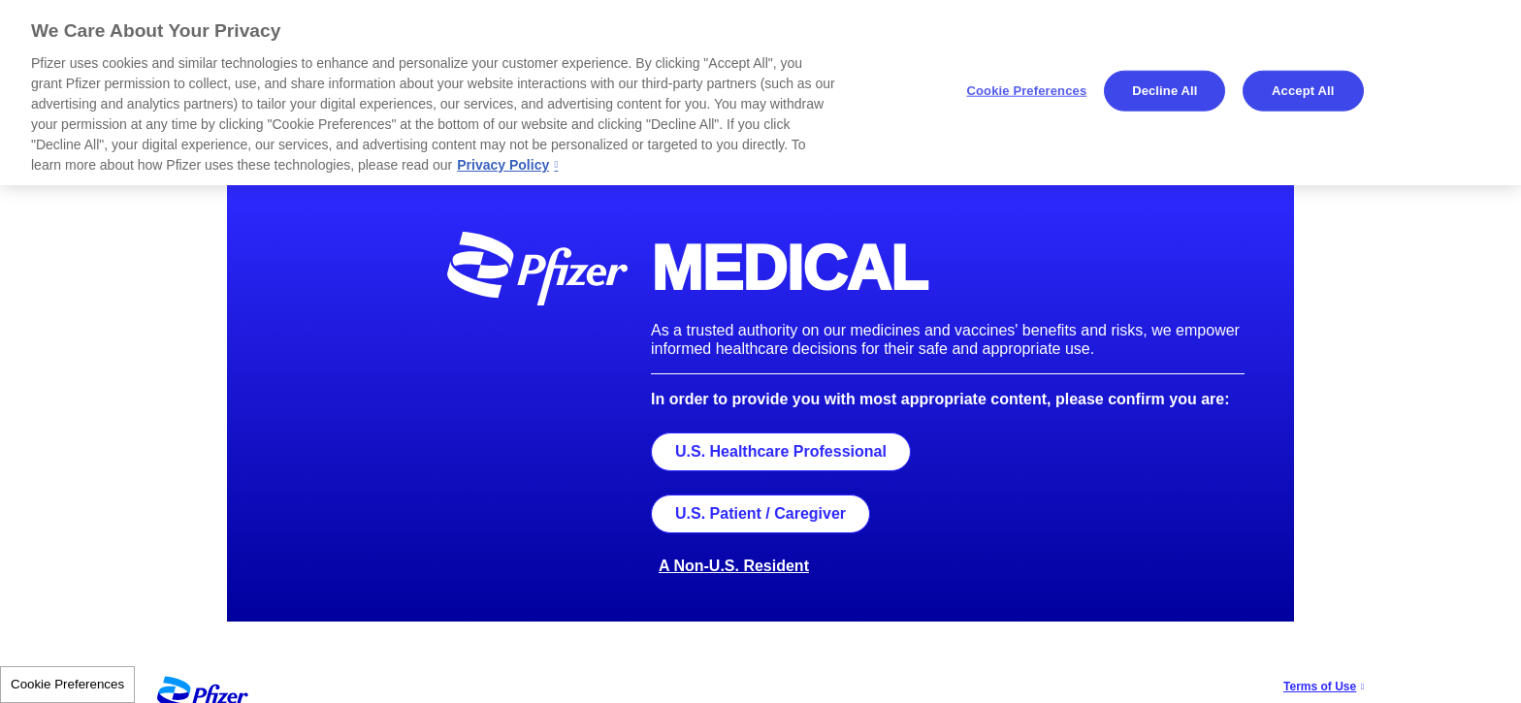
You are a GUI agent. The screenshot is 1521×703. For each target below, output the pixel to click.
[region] (760, 92)
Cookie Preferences (67, 684)
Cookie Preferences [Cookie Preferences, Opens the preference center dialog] (1027, 90)
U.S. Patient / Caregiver (760, 513)
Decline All (1164, 90)
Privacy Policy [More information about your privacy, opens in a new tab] (503, 165)
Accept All (1303, 90)
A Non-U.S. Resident (734, 566)
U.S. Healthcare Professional (781, 451)
